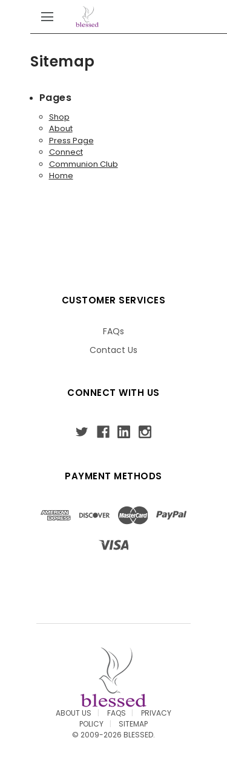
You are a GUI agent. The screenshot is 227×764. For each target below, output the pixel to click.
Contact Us (113, 350)
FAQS (116, 713)
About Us (73, 713)
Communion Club (83, 164)
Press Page (71, 140)
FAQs (113, 331)
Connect (66, 152)
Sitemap (133, 724)
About (61, 128)
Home (61, 175)
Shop (59, 117)
